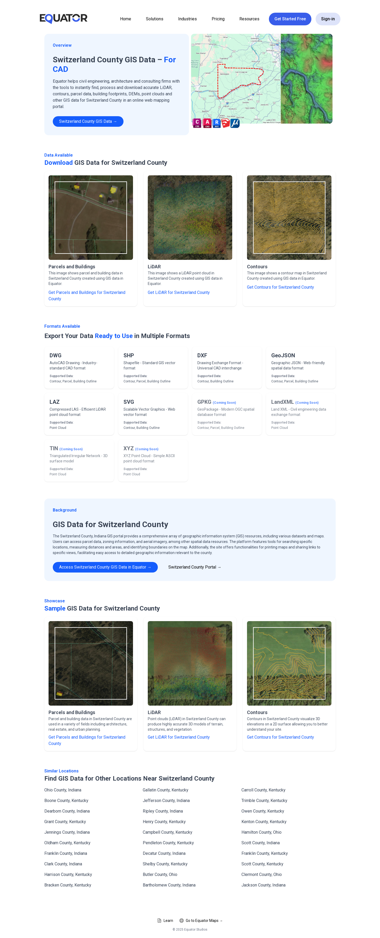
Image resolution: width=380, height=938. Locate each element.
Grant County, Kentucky (65, 821)
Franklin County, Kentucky (264, 853)
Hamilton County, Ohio (261, 832)
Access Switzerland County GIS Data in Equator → (105, 567)
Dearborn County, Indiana (67, 811)
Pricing (218, 18)
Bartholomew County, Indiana (169, 885)
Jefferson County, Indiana (166, 800)
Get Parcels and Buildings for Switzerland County (87, 295)
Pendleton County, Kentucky (168, 842)
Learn (165, 920)
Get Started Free (290, 18)
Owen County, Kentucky (262, 811)
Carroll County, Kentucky (263, 789)
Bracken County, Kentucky (67, 885)
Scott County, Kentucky (262, 863)
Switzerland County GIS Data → (88, 121)
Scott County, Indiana (260, 842)
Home (125, 18)
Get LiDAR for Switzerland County (179, 292)
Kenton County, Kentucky (264, 821)
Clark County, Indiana (63, 863)
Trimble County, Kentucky (264, 800)
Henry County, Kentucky (164, 821)
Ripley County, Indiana (163, 811)
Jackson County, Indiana (263, 885)
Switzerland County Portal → (194, 567)
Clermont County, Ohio (261, 874)
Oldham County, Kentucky (67, 842)
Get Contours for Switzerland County (280, 287)
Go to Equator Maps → (201, 920)
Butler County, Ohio (160, 874)
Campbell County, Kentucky (167, 832)
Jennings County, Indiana (67, 832)
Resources (249, 18)
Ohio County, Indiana (62, 789)
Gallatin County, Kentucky (165, 789)
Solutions (154, 18)
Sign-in (328, 18)
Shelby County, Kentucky (165, 863)
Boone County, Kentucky (66, 800)
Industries (187, 18)
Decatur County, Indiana (164, 853)
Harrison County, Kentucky (68, 874)
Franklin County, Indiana (65, 853)
